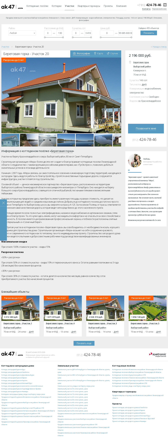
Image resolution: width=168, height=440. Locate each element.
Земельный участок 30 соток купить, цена (73, 400)
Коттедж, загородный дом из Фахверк (14, 391)
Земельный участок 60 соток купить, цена (73, 411)
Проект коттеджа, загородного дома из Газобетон (129, 407)
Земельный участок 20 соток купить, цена (73, 397)
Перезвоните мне (159, 9)
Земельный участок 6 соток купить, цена (72, 408)
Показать (148, 32)
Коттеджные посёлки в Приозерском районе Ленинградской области (137, 380)
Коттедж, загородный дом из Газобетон (15, 372)
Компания (121, 5)
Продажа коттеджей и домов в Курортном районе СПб (20, 413)
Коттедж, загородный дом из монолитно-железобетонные (22, 386)
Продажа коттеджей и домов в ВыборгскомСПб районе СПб (22, 408)
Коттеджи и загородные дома (17, 365)
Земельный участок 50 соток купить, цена (73, 405)
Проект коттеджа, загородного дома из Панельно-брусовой (133, 418)
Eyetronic (157, 355)
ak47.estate (12, 354)
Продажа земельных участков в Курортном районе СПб (77, 424)
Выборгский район (142, 66)
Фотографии (81, 53)
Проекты (108, 5)
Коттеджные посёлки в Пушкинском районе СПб (129, 383)
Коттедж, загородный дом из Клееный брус (16, 383)
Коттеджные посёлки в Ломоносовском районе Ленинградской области (138, 378)
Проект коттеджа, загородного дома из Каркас (128, 410)
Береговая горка (141, 62)
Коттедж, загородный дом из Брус (13, 369)
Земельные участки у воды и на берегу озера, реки (76, 386)
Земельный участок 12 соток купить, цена (73, 391)
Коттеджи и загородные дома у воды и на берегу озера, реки (23, 394)
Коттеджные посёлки (37, 5)
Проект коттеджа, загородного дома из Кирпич (129, 413)
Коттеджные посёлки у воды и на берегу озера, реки (131, 386)
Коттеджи (56, 5)
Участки (69, 5)
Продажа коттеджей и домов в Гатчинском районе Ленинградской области (28, 411)
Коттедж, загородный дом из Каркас (14, 378)
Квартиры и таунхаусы (89, 5)
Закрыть (3, 202)
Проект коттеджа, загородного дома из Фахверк (129, 421)
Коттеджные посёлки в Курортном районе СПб (129, 375)
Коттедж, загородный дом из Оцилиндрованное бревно (21, 389)
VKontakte (165, 4)
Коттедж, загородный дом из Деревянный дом (17, 375)
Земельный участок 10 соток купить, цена (73, 389)
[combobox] (22, 33)
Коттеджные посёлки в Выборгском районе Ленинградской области (136, 372)
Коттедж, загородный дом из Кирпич (14, 380)
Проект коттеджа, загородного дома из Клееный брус (131, 416)
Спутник (112, 53)
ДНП (144, 84)
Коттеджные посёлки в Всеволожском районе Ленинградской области (137, 369)
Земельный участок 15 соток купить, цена (73, 394)
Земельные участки (68, 365)
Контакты (146, 9)
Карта (98, 53)
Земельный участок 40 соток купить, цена (73, 402)
